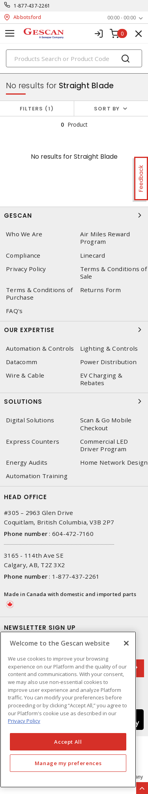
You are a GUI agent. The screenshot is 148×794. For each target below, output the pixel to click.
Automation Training (36, 476)
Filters (37, 108)
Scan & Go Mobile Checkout (106, 423)
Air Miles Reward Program (105, 237)
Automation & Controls (40, 348)
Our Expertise (74, 329)
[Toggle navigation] (10, 33)
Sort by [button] (107, 108)
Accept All (68, 741)
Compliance (23, 255)
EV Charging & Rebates (101, 379)
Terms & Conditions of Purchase (39, 293)
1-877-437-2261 (32, 5)
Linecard (92, 255)
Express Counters (32, 441)
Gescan (74, 215)
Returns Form (100, 290)
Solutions (74, 401)
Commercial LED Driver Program (104, 445)
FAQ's (14, 311)
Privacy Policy (26, 269)
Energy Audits (26, 462)
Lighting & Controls (109, 348)
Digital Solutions (30, 420)
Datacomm (21, 362)
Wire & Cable (25, 375)
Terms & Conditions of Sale (113, 272)
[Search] (74, 58)
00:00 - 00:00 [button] (121, 17)
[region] (68, 709)
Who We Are (24, 234)
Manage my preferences (68, 763)
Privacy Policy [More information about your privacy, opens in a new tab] (24, 720)
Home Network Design (114, 462)
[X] (126, 643)
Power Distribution (108, 362)
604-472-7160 (73, 534)
